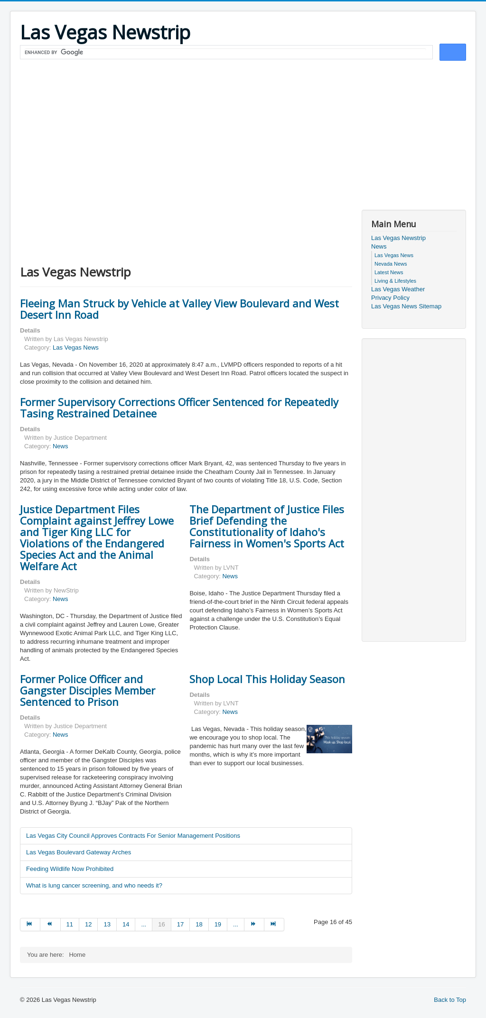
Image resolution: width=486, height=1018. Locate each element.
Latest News (388, 272)
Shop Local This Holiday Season (267, 679)
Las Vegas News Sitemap (406, 306)
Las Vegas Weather (398, 289)
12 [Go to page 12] (88, 924)
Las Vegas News (76, 347)
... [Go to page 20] (235, 924)
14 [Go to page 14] (125, 924)
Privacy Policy (390, 297)
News (60, 446)
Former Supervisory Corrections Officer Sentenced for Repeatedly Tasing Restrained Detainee (179, 407)
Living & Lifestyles (395, 281)
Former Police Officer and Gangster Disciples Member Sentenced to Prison (87, 690)
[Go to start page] (30, 924)
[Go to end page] (274, 924)
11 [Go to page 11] (69, 924)
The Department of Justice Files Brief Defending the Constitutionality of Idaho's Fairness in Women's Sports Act (266, 526)
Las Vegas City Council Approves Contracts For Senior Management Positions (133, 835)
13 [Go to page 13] (106, 924)
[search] (225, 52)
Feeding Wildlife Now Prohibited (69, 868)
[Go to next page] (254, 924)
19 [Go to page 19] (218, 924)
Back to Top (450, 999)
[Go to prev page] (50, 924)
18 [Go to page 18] (199, 924)
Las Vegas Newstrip (398, 237)
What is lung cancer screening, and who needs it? (94, 885)
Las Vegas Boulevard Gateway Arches (78, 852)
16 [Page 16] (161, 924)
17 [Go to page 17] (180, 924)
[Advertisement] (243, 133)
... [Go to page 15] (143, 924)
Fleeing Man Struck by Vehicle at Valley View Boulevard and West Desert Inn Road (179, 309)
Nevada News (390, 264)
